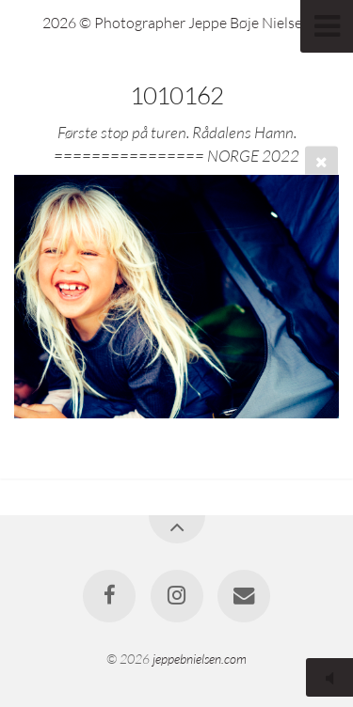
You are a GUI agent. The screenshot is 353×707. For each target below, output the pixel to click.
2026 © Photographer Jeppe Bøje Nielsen (176, 22)
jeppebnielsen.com (199, 659)
